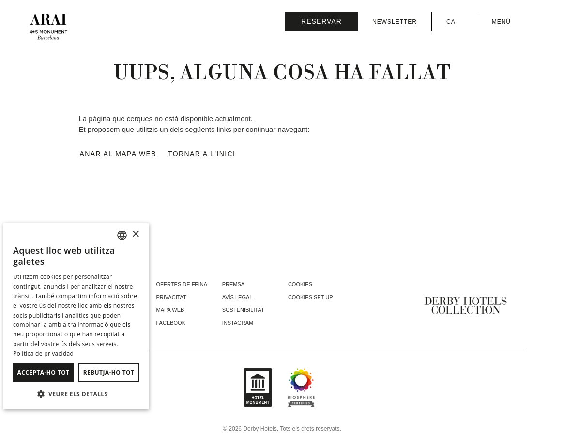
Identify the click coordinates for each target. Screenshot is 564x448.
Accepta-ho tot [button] (43, 372)
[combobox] (122, 235)
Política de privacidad (43, 353)
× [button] (135, 234)
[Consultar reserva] (321, 21)
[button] (76, 394)
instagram (238, 323)
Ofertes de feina (182, 284)
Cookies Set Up (310, 297)
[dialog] (76, 316)
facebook (171, 323)
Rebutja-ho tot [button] (109, 372)
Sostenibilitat (243, 310)
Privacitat (171, 297)
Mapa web (170, 310)
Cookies (300, 284)
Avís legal (237, 297)
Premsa (233, 284)
